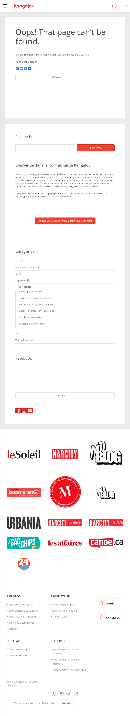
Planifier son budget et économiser (36, 304)
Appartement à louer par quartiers (66, 661)
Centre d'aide (60, 616)
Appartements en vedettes (28, 267)
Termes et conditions (26, 703)
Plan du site (48, 703)
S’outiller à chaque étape (31, 317)
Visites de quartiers (24, 340)
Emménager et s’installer (31, 291)
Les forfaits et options (65, 610)
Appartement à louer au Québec (66, 651)
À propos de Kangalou (21, 604)
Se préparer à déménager (31, 323)
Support (13, 628)
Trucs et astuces (23, 286)
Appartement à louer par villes (69, 669)
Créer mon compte (63, 604)
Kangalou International (21, 622)
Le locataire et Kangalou (22, 616)
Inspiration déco (23, 280)
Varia (17, 333)
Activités (19, 260)
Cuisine (19, 273)
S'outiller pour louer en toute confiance (38, 310)
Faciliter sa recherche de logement (35, 298)
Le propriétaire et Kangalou (24, 610)
